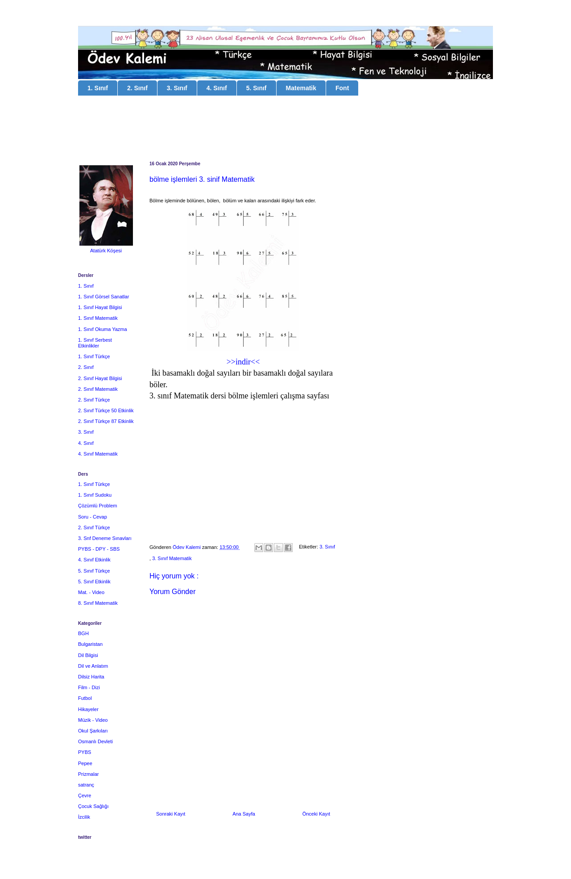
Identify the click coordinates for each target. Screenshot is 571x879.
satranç (86, 784)
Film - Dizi (89, 687)
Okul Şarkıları (93, 730)
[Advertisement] (285, 129)
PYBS (84, 752)
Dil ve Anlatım (93, 666)
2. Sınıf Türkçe (94, 399)
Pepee (85, 763)
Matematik (301, 88)
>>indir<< (243, 361)
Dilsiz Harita (91, 676)
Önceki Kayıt (316, 813)
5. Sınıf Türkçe (94, 570)
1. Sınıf (97, 88)
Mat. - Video (91, 592)
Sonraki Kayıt (170, 813)
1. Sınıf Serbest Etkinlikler (95, 342)
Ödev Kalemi (187, 547)
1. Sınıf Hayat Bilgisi (100, 307)
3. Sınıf (177, 88)
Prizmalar (88, 774)
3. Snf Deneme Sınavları (105, 538)
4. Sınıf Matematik (98, 453)
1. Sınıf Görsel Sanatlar (103, 296)
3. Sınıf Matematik (172, 558)
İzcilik (84, 817)
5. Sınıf (256, 88)
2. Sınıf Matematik (98, 389)
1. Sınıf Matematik (98, 318)
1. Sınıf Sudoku (95, 495)
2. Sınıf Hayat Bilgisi (100, 378)
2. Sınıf (137, 88)
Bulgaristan (90, 644)
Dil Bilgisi (88, 655)
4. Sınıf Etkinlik (94, 559)
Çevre (84, 795)
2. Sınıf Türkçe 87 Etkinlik (106, 421)
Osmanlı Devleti (95, 741)
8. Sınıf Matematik (98, 603)
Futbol (85, 698)
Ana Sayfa (243, 813)
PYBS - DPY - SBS (99, 549)
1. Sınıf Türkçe (94, 356)
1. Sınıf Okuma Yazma (102, 329)
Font (342, 88)
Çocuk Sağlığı (93, 806)
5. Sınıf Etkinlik (94, 581)
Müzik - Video (93, 720)
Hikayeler (88, 709)
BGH (83, 633)
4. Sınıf (217, 88)
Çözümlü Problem (97, 505)
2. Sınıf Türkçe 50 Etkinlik (106, 410)
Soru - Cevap (92, 516)
